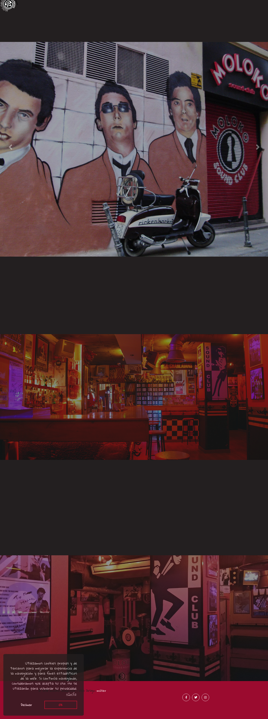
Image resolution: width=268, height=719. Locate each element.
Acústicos (100, 37)
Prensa (167, 36)
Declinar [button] (26, 705)
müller (101, 690)
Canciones (34, 30)
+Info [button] (71, 694)
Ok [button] (61, 705)
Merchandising (234, 36)
